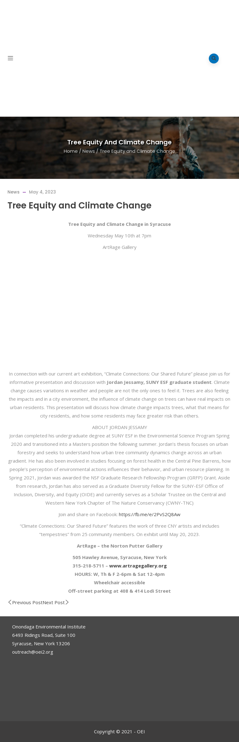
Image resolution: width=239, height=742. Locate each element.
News (88, 151)
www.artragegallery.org (138, 565)
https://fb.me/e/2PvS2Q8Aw (149, 514)
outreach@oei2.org (32, 652)
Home (71, 151)
